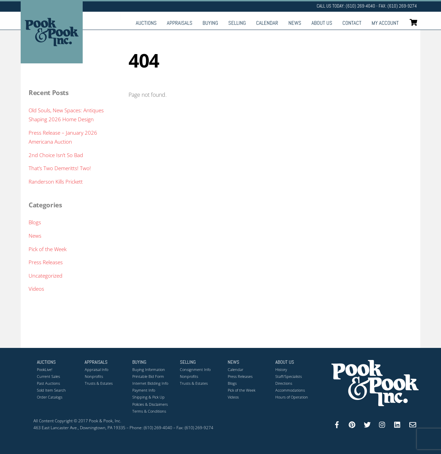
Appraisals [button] (96, 362)
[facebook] (337, 424)
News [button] (233, 362)
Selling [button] (188, 362)
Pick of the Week (47, 249)
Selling (237, 23)
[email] (413, 424)
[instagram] (382, 424)
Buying (210, 23)
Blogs (35, 222)
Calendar (267, 23)
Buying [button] (139, 362)
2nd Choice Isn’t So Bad (56, 155)
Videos (36, 288)
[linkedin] (397, 424)
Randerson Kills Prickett (56, 181)
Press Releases (46, 262)
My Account (385, 23)
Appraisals (179, 23)
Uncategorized (45, 275)
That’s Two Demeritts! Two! (60, 168)
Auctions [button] (46, 362)
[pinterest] (352, 424)
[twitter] (367, 424)
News (294, 23)
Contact (351, 23)
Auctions (146, 23)
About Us (321, 23)
